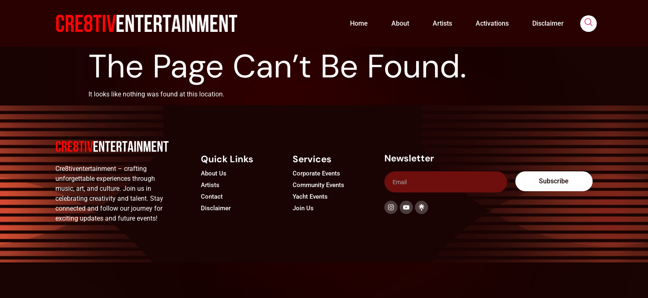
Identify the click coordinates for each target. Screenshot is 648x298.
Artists (442, 23)
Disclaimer (548, 23)
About (400, 23)
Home (359, 23)
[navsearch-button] (588, 23)
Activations (492, 23)
